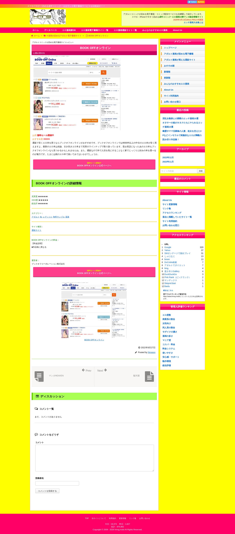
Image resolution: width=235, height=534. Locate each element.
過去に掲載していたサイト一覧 (177, 217)
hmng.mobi (119, 529)
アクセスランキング (171, 213)
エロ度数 (166, 315)
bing (166, 268)
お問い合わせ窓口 (172, 102)
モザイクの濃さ (169, 332)
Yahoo (167, 250)
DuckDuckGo (170, 274)
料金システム (168, 348)
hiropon (151, 352)
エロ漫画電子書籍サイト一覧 (94, 30)
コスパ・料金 (168, 344)
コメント (39, 442)
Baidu (167, 286)
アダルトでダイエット (174, 265)
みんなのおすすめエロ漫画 (154, 30)
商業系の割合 (168, 319)
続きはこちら (168, 290)
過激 (67, 217)
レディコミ (48, 217)
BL (41, 217)
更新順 (167, 78)
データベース (50, 30)
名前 (94, 478)
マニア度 (166, 340)
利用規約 (112, 518)
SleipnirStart (170, 283)
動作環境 (166, 361)
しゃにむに (169, 256)
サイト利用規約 (171, 96)
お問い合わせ (144, 518)
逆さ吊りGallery (171, 271)
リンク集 (166, 208)
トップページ (170, 48)
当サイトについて (99, 518)
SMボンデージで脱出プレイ (177, 253)
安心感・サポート (170, 357)
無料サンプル (59, 217)
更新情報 (122, 518)
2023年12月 (168, 157)
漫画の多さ (167, 336)
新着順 (167, 72)
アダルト (35, 217)
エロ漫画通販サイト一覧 (125, 30)
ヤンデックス (170, 280)
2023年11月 (168, 161)
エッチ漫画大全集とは (193, 22)
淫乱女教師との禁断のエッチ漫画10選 (180, 118)
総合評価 (166, 365)
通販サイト (36, 230)
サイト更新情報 (169, 204)
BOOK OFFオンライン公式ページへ (94, 164)
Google (167, 247)
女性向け (166, 323)
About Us (177, 30)
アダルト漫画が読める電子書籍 (178, 54)
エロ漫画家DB (69, 30)
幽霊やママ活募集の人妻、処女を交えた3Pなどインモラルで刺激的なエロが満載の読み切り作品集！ (182, 135)
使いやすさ (167, 353)
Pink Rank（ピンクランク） (177, 277)
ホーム (36, 30)
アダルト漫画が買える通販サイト (179, 60)
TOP (87, 518)
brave (167, 259)
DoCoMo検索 (170, 262)
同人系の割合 (168, 327)
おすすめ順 (169, 66)
